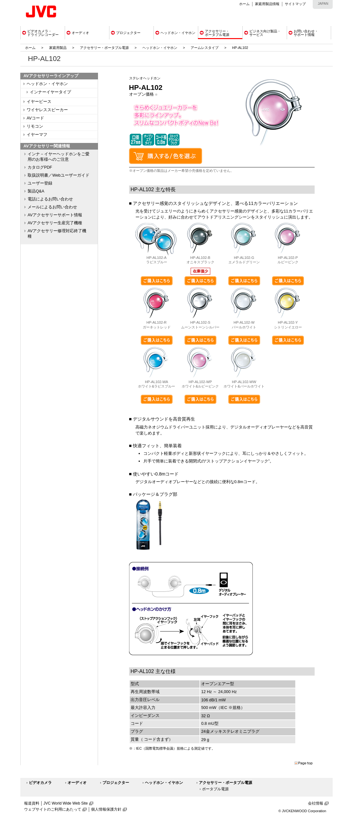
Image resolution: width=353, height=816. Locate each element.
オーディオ (77, 782)
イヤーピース (39, 101)
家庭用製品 (58, 48)
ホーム (244, 4)
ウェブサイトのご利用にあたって (52, 809)
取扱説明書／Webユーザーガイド (58, 175)
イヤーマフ (37, 134)
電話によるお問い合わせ (50, 199)
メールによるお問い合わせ (52, 207)
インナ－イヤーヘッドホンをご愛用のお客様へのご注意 (58, 157)
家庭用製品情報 (267, 4)
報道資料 (31, 803)
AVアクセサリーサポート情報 (55, 215)
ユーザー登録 (40, 183)
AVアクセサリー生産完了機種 (55, 223)
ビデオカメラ (40, 782)
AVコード (35, 118)
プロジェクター (115, 782)
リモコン (35, 126)
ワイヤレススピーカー (47, 110)
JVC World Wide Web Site (65, 803)
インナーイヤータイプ (50, 92)
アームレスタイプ (205, 48)
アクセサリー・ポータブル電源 (104, 48)
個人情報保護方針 (106, 809)
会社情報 (315, 803)
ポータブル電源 (215, 789)
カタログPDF (40, 167)
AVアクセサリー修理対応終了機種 (57, 234)
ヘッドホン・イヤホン (160, 48)
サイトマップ (295, 4)
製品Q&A (36, 191)
